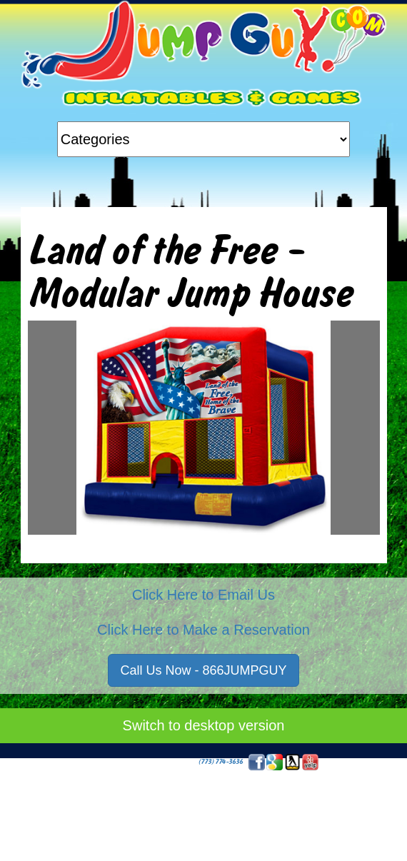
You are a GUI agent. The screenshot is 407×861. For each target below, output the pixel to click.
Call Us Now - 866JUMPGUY (203, 670)
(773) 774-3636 (221, 761)
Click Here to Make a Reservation (203, 630)
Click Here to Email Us (203, 595)
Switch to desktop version (204, 725)
